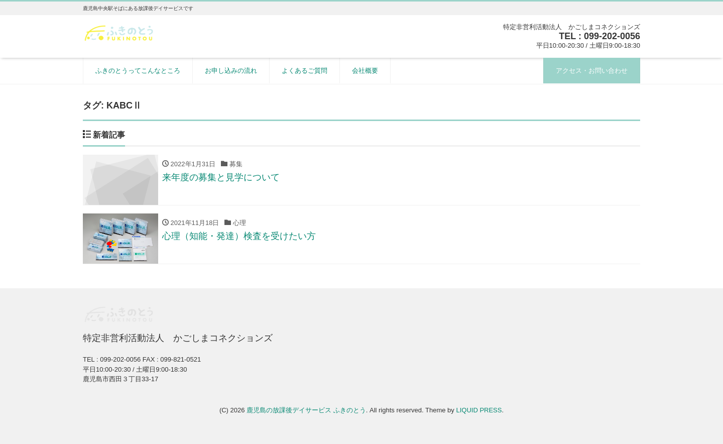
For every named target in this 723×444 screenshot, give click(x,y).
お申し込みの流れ (231, 70)
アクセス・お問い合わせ (592, 70)
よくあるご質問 (304, 70)
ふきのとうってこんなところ (137, 70)
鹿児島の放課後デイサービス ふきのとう (306, 410)
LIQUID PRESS (479, 410)
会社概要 (365, 70)
